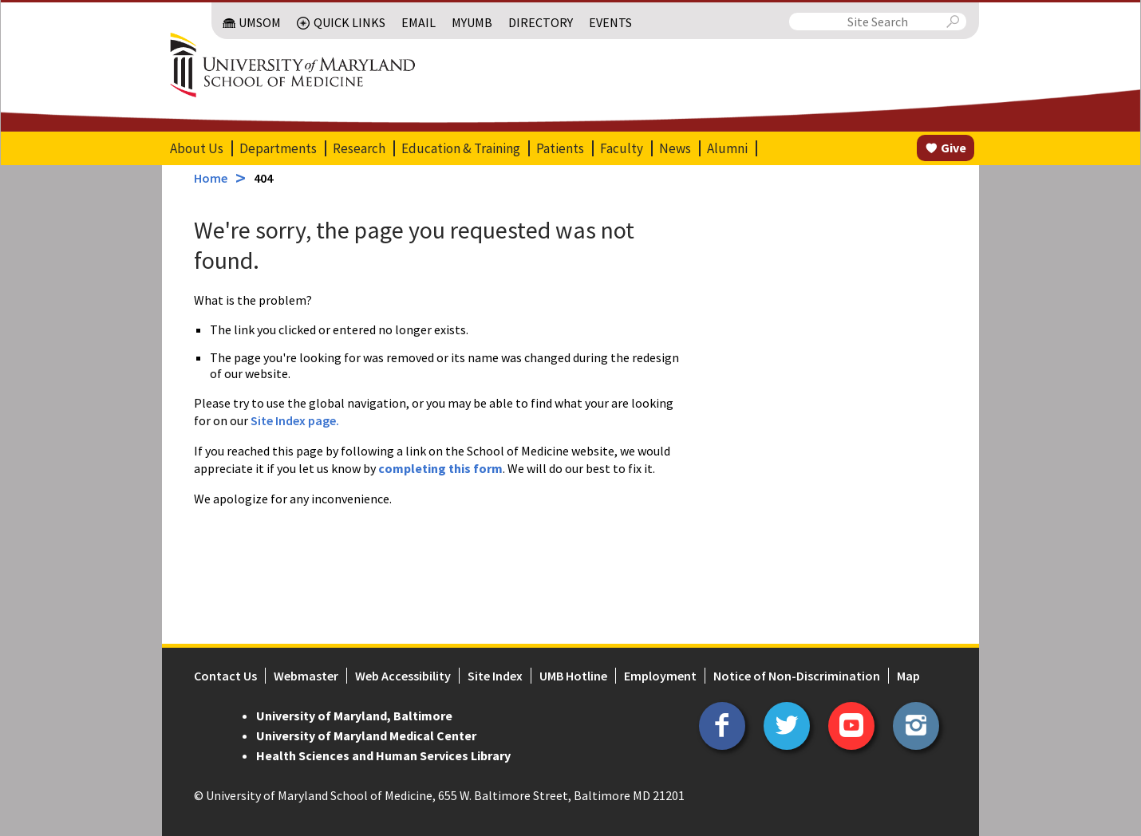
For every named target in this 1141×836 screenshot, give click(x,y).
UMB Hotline (573, 676)
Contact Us (225, 676)
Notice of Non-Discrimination (796, 676)
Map (908, 676)
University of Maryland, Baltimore (354, 716)
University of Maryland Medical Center (366, 735)
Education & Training (460, 148)
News (675, 148)
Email (418, 22)
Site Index (495, 676)
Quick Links (349, 22)
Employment (660, 676)
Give (953, 148)
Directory (540, 22)
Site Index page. (295, 420)
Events (610, 22)
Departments (278, 148)
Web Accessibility (403, 676)
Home (210, 178)
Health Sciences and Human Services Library (383, 755)
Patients (560, 148)
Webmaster (306, 676)
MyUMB (472, 22)
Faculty (621, 148)
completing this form (440, 468)
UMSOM (260, 22)
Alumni (727, 148)
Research (359, 148)
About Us (196, 148)
